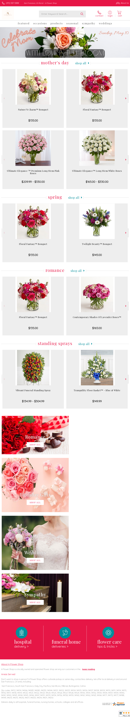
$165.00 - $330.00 (97, 182)
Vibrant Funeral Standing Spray (33, 390)
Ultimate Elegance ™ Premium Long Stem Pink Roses (33, 172)
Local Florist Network (104, 714)
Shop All (81, 63)
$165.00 (97, 328)
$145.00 (97, 255)
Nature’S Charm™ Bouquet (33, 109)
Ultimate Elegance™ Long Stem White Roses (97, 170)
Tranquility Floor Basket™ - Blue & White (97, 390)
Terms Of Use (73, 714)
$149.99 (97, 401)
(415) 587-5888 (12, 3)
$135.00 (33, 120)
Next (126, 98)
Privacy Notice (87, 714)
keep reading (88, 569)
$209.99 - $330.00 (33, 182)
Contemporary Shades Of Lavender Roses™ (97, 317)
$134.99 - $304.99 (33, 401)
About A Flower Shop (12, 564)
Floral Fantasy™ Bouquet (97, 109)
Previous (3, 98)
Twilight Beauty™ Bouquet (97, 244)
